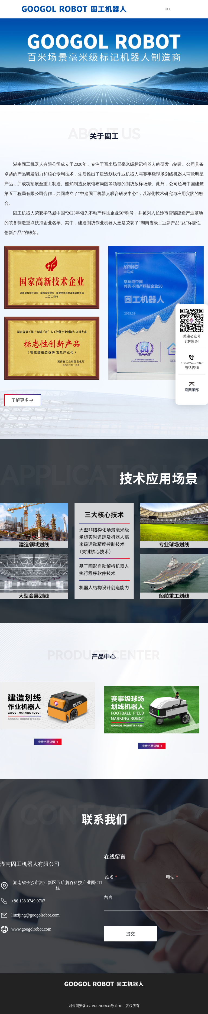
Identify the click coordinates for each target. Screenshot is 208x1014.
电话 (170, 877)
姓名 (109, 877)
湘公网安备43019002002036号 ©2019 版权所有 (104, 1006)
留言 (108, 897)
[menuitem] (74, 9)
